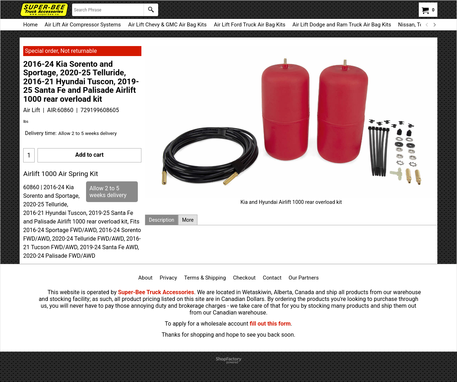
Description (161, 220)
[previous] (427, 24)
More (188, 220)
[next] (434, 24)
